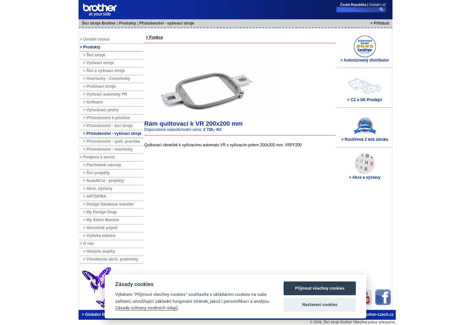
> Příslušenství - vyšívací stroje (112, 133)
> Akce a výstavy (364, 166)
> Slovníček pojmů (100, 228)
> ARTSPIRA (94, 196)
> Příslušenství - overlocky (108, 149)
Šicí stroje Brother (99, 23)
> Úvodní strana (94, 39)
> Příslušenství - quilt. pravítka (111, 141)
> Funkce (154, 37)
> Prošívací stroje (99, 86)
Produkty (127, 23)
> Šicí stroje (94, 55)
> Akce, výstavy (97, 188)
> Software (93, 102)
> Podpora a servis (97, 157)
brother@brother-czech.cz (369, 314)
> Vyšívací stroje (98, 63)
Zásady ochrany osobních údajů (146, 307)
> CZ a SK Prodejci (364, 88)
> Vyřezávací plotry (101, 110)
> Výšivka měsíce (99, 235)
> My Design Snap (100, 212)
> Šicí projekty (96, 173)
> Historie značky (99, 251)
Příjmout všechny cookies (319, 288)
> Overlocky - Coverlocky (106, 78)
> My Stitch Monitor (101, 220)
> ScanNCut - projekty (103, 180)
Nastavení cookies (320, 304)
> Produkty (90, 47)
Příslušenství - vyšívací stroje (166, 23)
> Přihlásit (379, 23)
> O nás (87, 243)
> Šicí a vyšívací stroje (104, 70)
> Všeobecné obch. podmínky (110, 259)
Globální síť (377, 5)
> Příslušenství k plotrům (106, 118)
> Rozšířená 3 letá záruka (364, 128)
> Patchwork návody (102, 165)
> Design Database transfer (108, 204)
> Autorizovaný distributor (364, 49)
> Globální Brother (99, 314)
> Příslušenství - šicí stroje (108, 125)
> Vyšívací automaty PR (105, 94)
